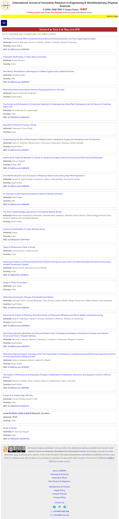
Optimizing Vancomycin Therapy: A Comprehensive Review (28, 297)
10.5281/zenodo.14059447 (18, 82)
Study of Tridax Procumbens (15, 282)
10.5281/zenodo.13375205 (18, 346)
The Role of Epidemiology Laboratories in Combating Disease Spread (32, 212)
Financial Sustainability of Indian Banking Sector (24, 229)
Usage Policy (59, 490)
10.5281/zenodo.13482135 (18, 307)
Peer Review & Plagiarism (59, 481)
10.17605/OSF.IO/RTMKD (19, 239)
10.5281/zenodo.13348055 (19, 325)
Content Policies (59, 494)
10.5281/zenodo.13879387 (18, 388)
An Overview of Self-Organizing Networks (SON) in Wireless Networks (33, 194)
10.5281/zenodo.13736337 (18, 367)
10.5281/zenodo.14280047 (19, 168)
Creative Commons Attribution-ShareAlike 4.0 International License (57, 451)
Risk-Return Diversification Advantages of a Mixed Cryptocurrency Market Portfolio (38, 71)
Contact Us (59, 502)
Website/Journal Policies (59, 486)
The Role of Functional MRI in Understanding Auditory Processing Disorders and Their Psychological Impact (49, 38)
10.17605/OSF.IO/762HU (18, 275)
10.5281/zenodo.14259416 (18, 204)
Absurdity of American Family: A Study (19, 125)
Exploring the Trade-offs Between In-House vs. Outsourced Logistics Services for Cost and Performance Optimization (53, 157)
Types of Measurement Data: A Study (19, 247)
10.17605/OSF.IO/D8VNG (19, 439)
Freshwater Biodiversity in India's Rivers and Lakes (24, 57)
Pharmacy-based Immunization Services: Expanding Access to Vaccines (33, 89)
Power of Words (10, 428)
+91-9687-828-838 (59, 511)
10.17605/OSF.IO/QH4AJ (18, 406)
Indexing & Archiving (60, 474)
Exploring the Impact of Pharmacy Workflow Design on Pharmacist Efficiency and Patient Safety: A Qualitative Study (53, 315)
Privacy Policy (59, 497)
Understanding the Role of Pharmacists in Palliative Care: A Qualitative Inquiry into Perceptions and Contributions (51, 139)
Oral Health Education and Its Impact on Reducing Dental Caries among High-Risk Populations (44, 175)
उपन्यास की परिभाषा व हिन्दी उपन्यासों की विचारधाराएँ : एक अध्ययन (26, 413)
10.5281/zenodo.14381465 (18, 49)
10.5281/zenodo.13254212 (18, 150)
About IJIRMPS (59, 471)
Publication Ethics (59, 478)
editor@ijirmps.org (59, 515)
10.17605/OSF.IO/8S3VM (18, 117)
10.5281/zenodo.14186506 (18, 186)
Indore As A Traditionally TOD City (18, 395)
